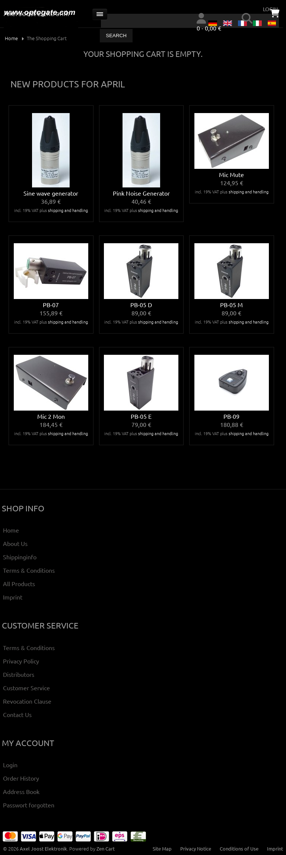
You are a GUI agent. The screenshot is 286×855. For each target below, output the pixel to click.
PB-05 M (231, 304)
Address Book (21, 791)
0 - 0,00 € (209, 28)
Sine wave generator (50, 193)
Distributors (18, 674)
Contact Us (17, 714)
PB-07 (51, 304)
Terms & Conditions (29, 570)
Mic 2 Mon (51, 416)
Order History (21, 778)
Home (11, 38)
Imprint (12, 597)
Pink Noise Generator (141, 193)
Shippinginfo (19, 556)
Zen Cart (105, 848)
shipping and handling (68, 210)
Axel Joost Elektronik (43, 848)
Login (10, 764)
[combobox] (190, 21)
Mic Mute (231, 174)
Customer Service (26, 687)
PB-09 (231, 416)
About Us (15, 543)
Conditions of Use (239, 848)
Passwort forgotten (28, 805)
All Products (19, 583)
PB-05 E (141, 416)
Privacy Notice (195, 848)
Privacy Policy (21, 661)
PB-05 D (141, 304)
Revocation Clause (27, 701)
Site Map (162, 848)
